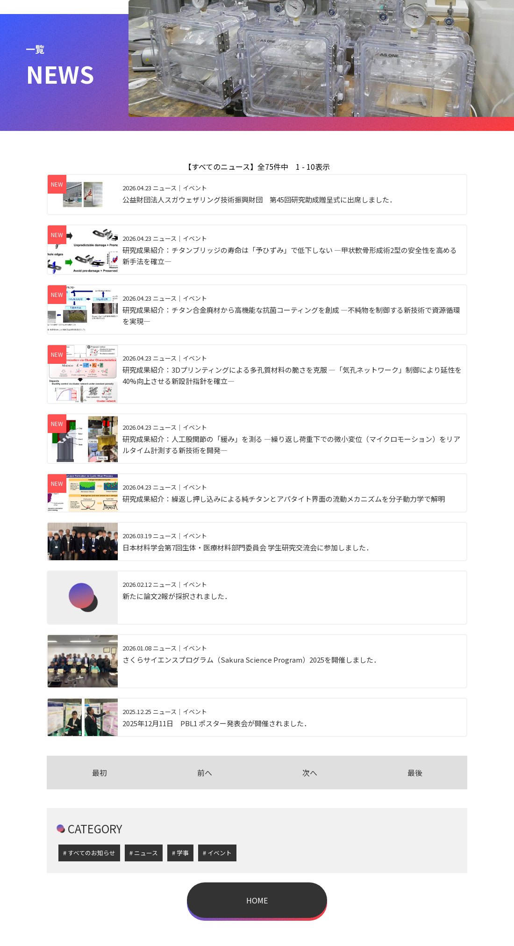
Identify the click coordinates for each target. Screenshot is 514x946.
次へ (309, 772)
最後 (414, 772)
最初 (99, 772)
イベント (219, 852)
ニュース (146, 852)
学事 (183, 852)
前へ (204, 772)
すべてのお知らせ (91, 852)
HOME (257, 900)
